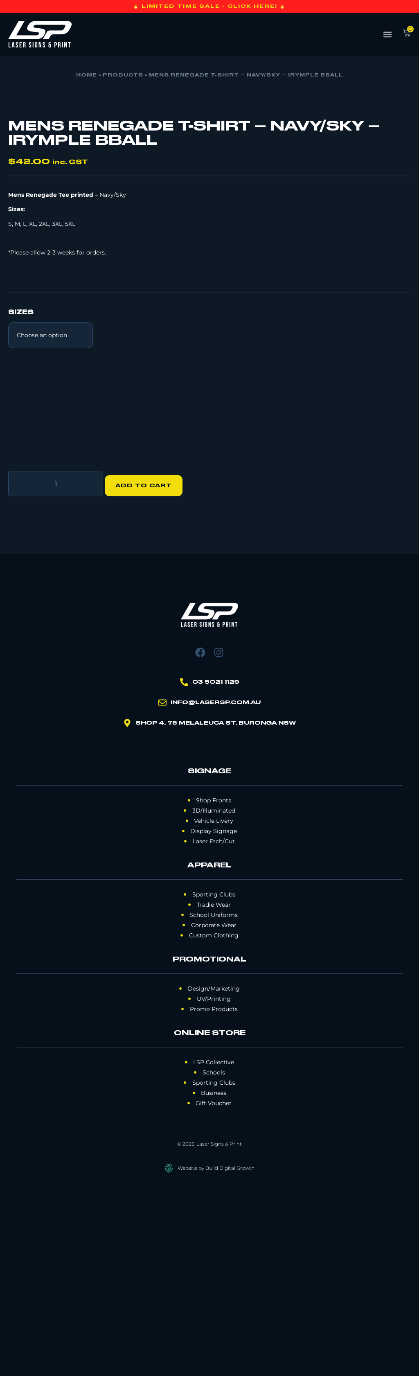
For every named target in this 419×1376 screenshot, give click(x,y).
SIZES (21, 504)
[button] (387, 34)
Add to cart (147, 673)
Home (86, 75)
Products (123, 75)
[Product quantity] (55, 673)
